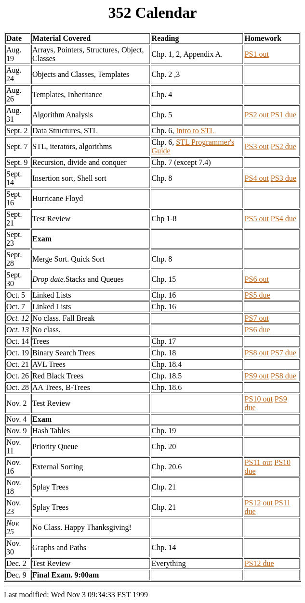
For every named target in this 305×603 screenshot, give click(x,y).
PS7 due (283, 353)
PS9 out (257, 376)
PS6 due (257, 330)
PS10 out (259, 399)
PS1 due (283, 115)
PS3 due (283, 178)
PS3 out (257, 146)
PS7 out (257, 318)
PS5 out (257, 218)
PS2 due (283, 146)
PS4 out (257, 178)
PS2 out (257, 115)
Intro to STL (195, 130)
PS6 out (257, 279)
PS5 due (257, 295)
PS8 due (283, 376)
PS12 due (259, 563)
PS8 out (257, 353)
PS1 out (257, 54)
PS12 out (259, 503)
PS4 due (283, 218)
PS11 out (259, 462)
